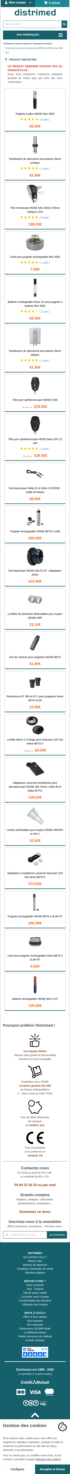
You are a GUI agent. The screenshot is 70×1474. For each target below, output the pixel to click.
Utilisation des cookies (35, 1304)
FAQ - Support (35, 1288)
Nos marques (35, 1320)
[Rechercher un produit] (32, 24)
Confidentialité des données (35, 1300)
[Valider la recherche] (64, 24)
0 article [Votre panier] (52, 2)
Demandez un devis (35, 1212)
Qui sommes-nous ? (35, 1257)
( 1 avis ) (45, 168)
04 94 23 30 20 (25, 1185)
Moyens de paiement (35, 1264)
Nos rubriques (35, 1324)
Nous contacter (35, 1284)
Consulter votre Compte (35, 1296)
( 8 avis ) (45, 119)
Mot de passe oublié (35, 1292)
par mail (49, 1185)
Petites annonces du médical (35, 1336)
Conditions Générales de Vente (35, 1268)
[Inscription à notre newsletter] (25, 1235)
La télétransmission (35, 1332)
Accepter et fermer (52, 1469)
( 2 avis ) (45, 311)
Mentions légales (35, 1272)
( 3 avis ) (45, 360)
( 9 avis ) (45, 217)
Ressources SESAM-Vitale (34, 1328)
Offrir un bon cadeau (35, 1316)
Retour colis (35, 1260)
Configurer (17, 1469)
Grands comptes (35, 1340)
